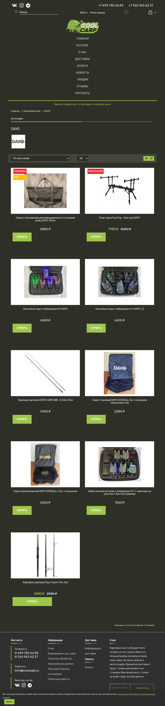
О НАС (82, 52)
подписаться (142, 688)
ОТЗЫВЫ (82, 86)
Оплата (89, 667)
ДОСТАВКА (82, 59)
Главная (82, 38)
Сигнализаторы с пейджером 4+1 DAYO (45, 309)
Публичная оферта (59, 679)
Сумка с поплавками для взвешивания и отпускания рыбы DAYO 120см (45, 219)
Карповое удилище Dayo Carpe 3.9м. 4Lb (45, 582)
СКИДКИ (82, 79)
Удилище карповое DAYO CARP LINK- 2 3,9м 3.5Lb (45, 400)
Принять (9, 702)
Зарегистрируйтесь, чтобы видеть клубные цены (82, 104)
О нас (51, 648)
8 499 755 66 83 (26, 653)
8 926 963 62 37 (26, 657)
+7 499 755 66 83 (110, 5)
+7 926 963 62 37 (140, 5)
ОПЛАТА (82, 65)
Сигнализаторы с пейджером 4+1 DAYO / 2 (119, 309)
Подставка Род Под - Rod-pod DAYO (119, 217)
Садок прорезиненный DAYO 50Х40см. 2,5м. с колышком (45, 491)
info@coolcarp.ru (27, 670)
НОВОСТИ (82, 72)
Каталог (82, 45)
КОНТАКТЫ (82, 93)
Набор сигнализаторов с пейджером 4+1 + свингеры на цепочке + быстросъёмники (119, 493)
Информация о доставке (62, 653)
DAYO (47, 111)
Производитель (32, 111)
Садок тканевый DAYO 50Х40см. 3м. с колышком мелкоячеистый (119, 401)
